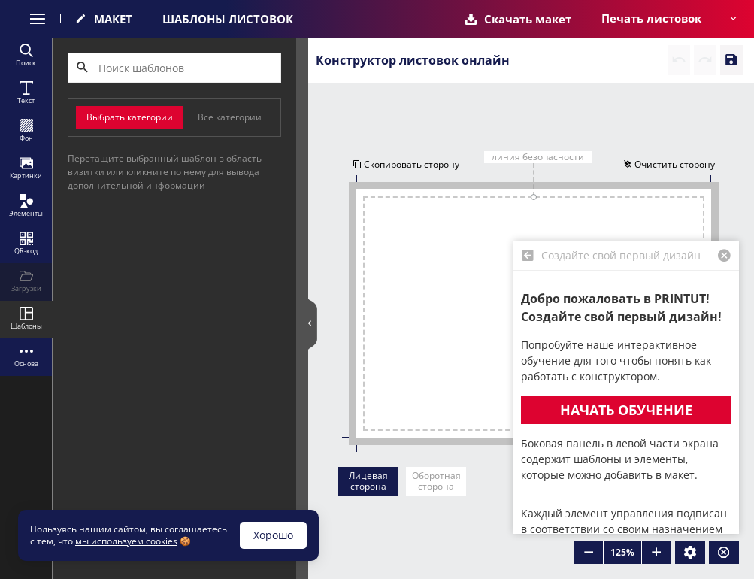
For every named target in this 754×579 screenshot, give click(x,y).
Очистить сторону (669, 164)
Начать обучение (626, 410)
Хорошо (273, 535)
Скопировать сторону (406, 164)
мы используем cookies (126, 541)
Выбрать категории (129, 117)
